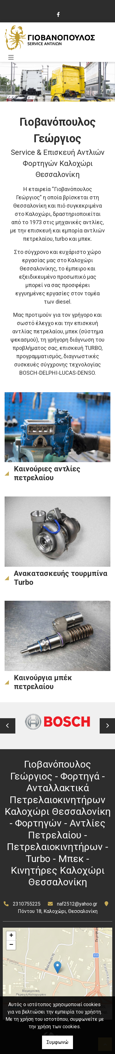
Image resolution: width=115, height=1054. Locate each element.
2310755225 (26, 904)
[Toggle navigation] (11, 57)
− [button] (11, 945)
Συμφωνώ (57, 1042)
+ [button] (11, 936)
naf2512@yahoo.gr (77, 904)
